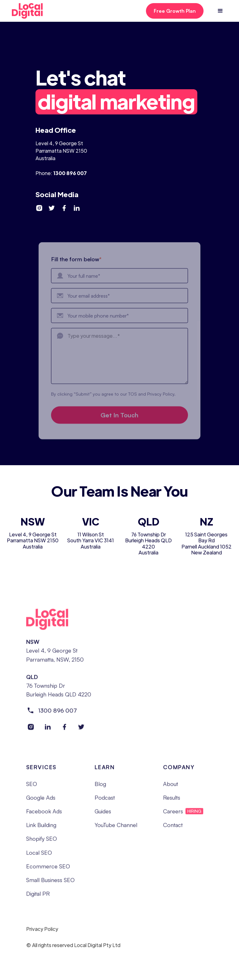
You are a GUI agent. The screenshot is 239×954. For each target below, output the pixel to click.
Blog (100, 786)
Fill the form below (76, 265)
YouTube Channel (116, 827)
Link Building (41, 827)
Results (171, 800)
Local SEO (39, 854)
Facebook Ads (44, 813)
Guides (103, 813)
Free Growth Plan (175, 11)
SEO (31, 786)
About (170, 786)
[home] (32, 11)
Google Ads (40, 800)
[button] (220, 11)
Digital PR (38, 895)
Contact (173, 827)
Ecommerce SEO (48, 868)
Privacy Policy (42, 932)
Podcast (105, 800)
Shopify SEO (41, 841)
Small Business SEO (50, 882)
